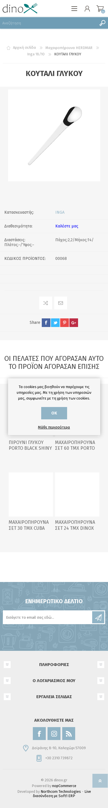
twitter (55, 322)
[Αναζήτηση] (48, 23)
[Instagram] (54, 733)
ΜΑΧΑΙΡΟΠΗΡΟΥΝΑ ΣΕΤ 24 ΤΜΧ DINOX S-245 (75, 528)
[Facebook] (39, 733)
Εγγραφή (98, 617)
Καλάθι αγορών (100, 8)
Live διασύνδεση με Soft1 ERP (62, 793)
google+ (73, 322)
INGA (60, 212)
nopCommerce (64, 786)
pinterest (64, 322)
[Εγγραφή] (48, 617)
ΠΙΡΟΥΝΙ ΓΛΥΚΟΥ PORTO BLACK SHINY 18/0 (30, 448)
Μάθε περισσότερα (54, 427)
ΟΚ (54, 413)
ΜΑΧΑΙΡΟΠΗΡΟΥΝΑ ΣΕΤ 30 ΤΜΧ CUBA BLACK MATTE (29, 528)
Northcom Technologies (61, 791)
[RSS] (68, 733)
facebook (46, 322)
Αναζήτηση (102, 23)
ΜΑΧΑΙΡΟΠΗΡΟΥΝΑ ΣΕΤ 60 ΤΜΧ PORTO (75, 445)
